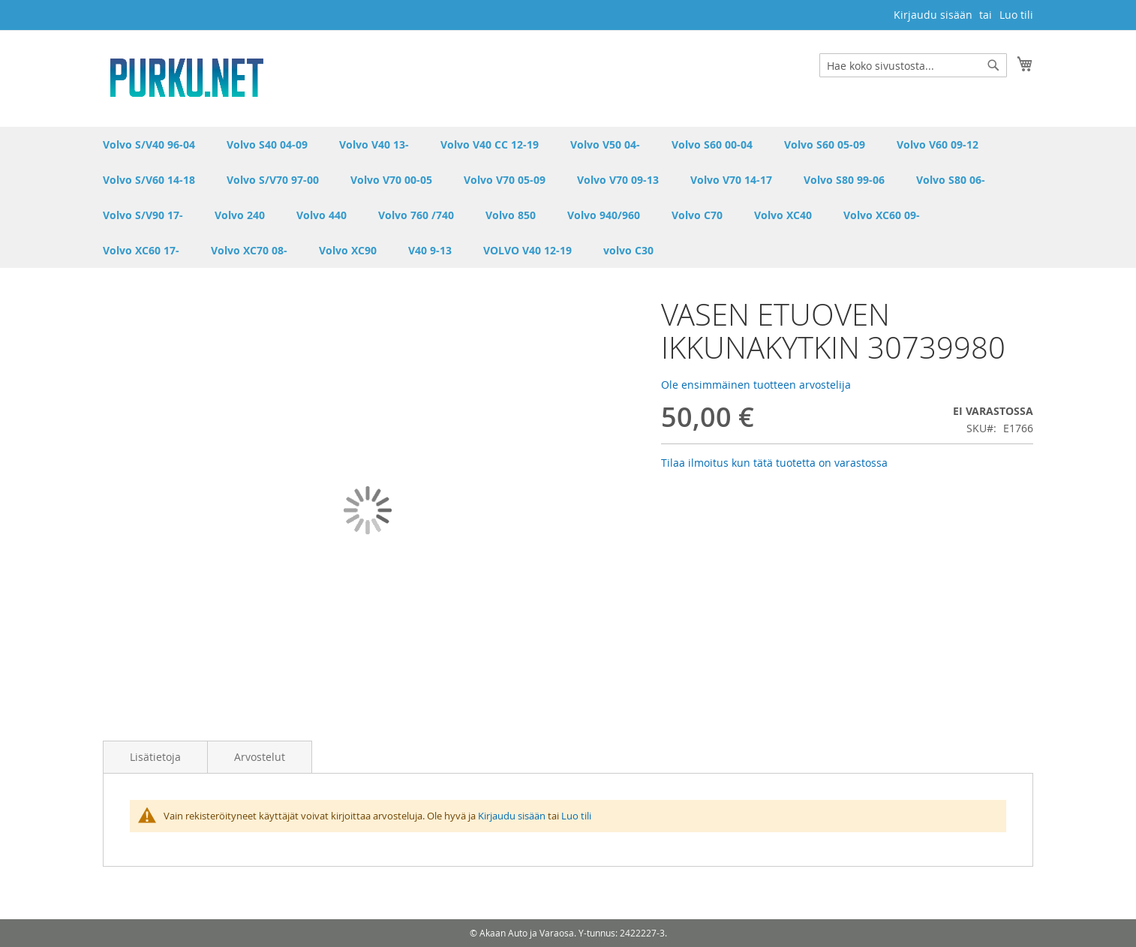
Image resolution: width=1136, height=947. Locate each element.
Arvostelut (259, 757)
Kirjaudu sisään (933, 15)
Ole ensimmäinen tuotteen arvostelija (756, 384)
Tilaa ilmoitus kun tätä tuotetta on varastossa (774, 462)
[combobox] (913, 65)
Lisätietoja (155, 757)
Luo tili (1016, 15)
